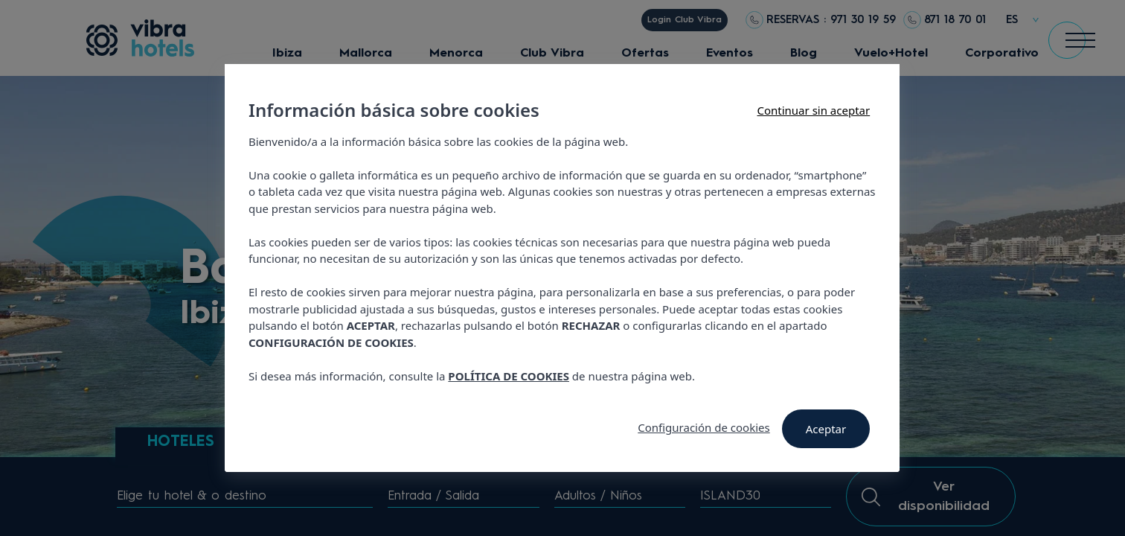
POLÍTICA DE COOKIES (509, 375)
